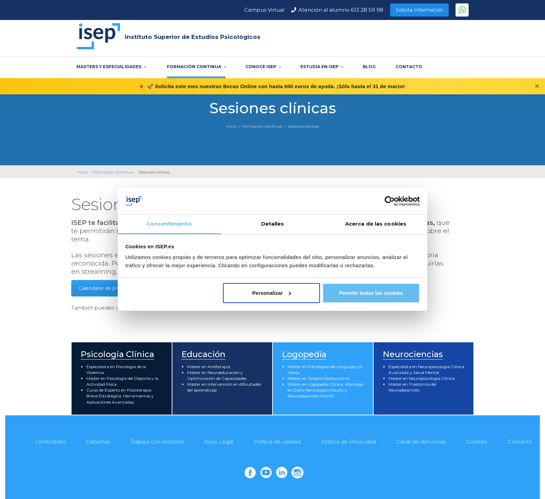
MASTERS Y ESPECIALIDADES (111, 66)
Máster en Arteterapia (208, 366)
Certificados (50, 441)
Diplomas (98, 441)
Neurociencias (413, 354)
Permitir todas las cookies (371, 293)
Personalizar (271, 293)
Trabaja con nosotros (157, 441)
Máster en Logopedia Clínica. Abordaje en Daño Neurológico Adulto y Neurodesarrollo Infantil (325, 390)
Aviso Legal (218, 441)
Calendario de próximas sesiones (117, 288)
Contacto (520, 441)
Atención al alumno (340, 10)
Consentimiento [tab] (169, 223)
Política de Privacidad (348, 441)
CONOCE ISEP (262, 66)
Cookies (477, 441)
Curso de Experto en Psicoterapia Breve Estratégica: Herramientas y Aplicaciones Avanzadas (120, 395)
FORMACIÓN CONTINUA (196, 66)
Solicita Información (419, 10)
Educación (203, 354)
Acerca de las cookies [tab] (375, 223)
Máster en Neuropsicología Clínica (421, 378)
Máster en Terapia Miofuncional (318, 378)
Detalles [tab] (272, 223)
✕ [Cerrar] (536, 86)
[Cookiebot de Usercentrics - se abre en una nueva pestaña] (390, 201)
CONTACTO (409, 66)
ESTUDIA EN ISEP (321, 66)
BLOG (369, 66)
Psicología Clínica (117, 354)
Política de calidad (277, 441)
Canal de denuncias (421, 441)
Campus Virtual (264, 10)
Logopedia (304, 354)
